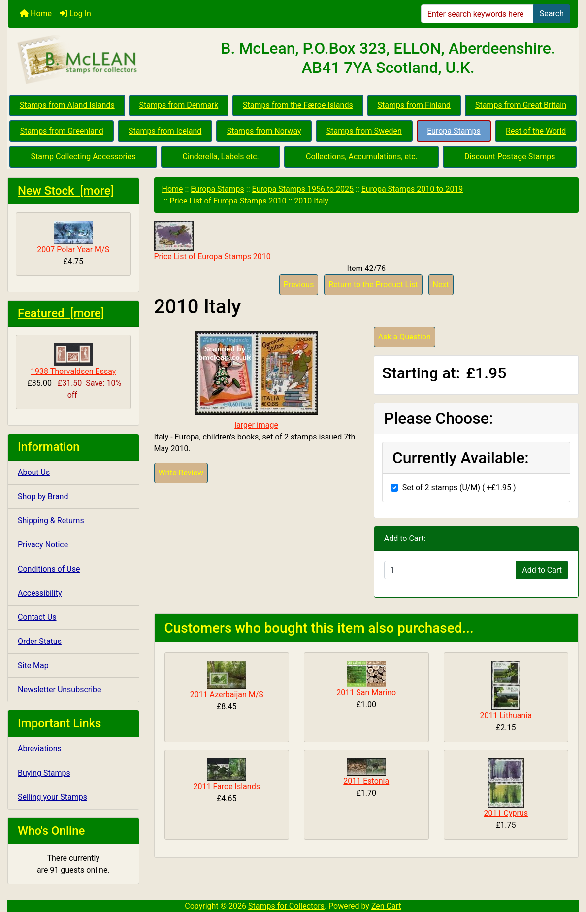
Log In (75, 13)
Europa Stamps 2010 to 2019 (412, 189)
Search (552, 13)
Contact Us (37, 617)
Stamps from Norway (264, 130)
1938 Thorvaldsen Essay (73, 359)
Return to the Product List (373, 284)
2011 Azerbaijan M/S (226, 694)
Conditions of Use (49, 569)
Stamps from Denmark (179, 105)
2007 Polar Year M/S (73, 237)
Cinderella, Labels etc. (221, 156)
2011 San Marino (366, 692)
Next (441, 284)
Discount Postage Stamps (509, 156)
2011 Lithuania (506, 715)
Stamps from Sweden (364, 130)
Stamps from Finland (414, 105)
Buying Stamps (44, 772)
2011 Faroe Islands (227, 786)
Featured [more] (61, 313)
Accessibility (40, 593)
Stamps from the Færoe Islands (298, 105)
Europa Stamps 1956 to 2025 (303, 189)
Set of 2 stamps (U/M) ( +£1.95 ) (459, 487)
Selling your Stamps (52, 797)
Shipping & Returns (51, 520)
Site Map (33, 665)
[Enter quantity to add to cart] (450, 570)
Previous (299, 284)
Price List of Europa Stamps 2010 (227, 200)
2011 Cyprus (506, 813)
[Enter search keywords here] (477, 13)
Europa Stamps (454, 130)
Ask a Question (404, 336)
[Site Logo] (103, 60)
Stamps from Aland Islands (67, 105)
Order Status (40, 641)
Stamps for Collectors (286, 906)
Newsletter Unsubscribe (59, 689)
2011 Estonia (366, 781)
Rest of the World (536, 130)
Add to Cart (542, 569)
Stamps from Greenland (61, 130)
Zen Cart (386, 906)
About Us (34, 472)
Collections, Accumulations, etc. (362, 156)
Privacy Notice (43, 544)
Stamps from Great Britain (520, 105)
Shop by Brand (43, 496)
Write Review (181, 472)
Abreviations (40, 748)
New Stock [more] (66, 191)
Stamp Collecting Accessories (83, 156)
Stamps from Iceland (165, 130)
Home (36, 13)
